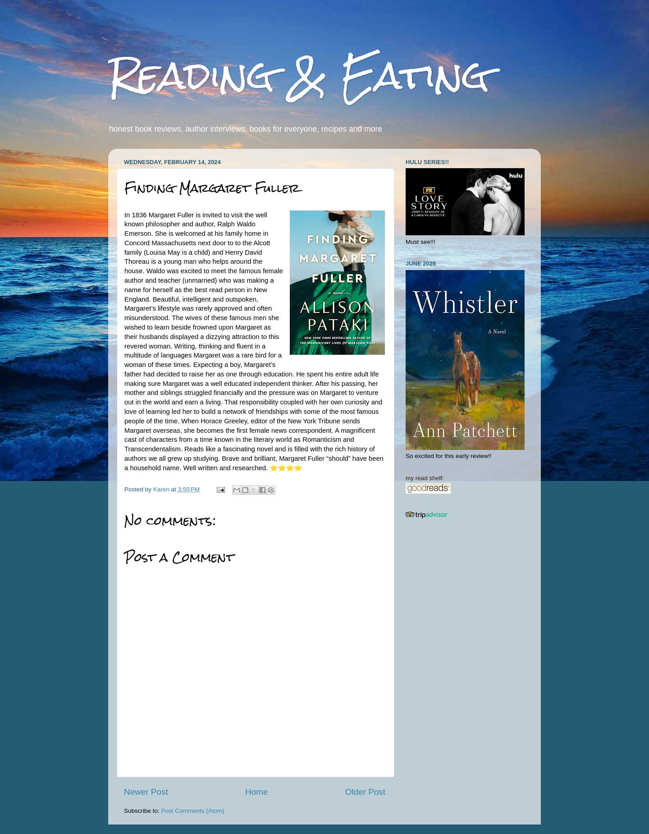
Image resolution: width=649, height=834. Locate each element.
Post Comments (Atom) (192, 810)
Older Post (365, 792)
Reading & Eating (298, 75)
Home (256, 792)
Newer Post (146, 792)
